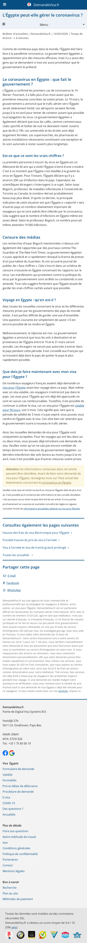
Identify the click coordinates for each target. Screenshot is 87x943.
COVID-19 (9, 803)
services (63, 691)
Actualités (9, 814)
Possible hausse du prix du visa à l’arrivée (30, 540)
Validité (7, 775)
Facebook (11, 583)
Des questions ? (13, 809)
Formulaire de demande (18, 769)
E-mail (9, 576)
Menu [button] (25, 25)
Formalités (9, 780)
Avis (5, 843)
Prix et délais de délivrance (20, 786)
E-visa (6, 797)
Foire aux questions (15, 831)
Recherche (9, 888)
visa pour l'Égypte (14, 388)
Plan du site (10, 893)
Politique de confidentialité (20, 854)
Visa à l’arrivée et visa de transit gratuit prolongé (34, 547)
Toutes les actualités (16, 555)
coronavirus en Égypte (56, 483)
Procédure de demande (18, 792)
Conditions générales (16, 848)
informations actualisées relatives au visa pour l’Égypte (52, 508)
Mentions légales (14, 871)
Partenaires (10, 859)
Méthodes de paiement (18, 899)
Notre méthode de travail (19, 837)
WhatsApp (12, 590)
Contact (8, 865)
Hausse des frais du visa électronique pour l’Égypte (36, 533)
